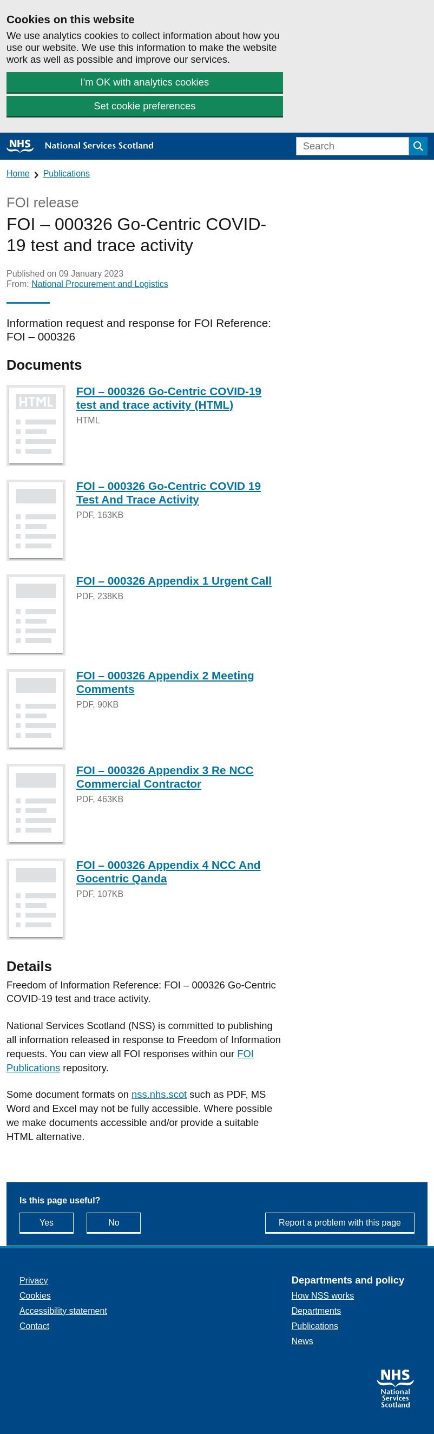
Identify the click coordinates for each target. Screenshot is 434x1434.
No (124, 1222)
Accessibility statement (63, 1310)
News (302, 1341)
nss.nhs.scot (159, 1094)
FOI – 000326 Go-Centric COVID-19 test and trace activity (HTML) (168, 398)
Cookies (35, 1295)
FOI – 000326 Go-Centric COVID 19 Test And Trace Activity (168, 493)
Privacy (33, 1280)
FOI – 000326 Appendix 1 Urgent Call (174, 580)
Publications (66, 173)
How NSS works (323, 1295)
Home (18, 173)
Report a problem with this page (340, 1222)
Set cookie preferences (144, 106)
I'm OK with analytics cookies (145, 82)
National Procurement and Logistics (99, 284)
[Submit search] (418, 146)
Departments (316, 1310)
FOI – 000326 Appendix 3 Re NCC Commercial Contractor (164, 777)
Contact (34, 1326)
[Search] (352, 146)
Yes (57, 1222)
